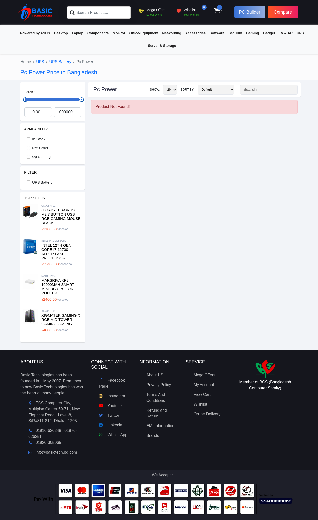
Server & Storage (162, 46)
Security (235, 33)
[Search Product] (269, 90)
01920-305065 (48, 442)
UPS (300, 33)
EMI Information (160, 426)
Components (98, 33)
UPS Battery (60, 62)
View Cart (202, 394)
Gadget (269, 33)
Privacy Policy (158, 385)
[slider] (82, 99)
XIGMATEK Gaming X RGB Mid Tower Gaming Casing (60, 319)
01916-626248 (48, 430)
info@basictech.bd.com (52, 452)
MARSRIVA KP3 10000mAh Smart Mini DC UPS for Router (57, 286)
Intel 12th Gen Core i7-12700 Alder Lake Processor (56, 251)
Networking (171, 33)
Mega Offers (204, 375)
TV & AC (286, 33)
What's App (113, 435)
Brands (152, 435)
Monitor (119, 33)
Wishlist (200, 404)
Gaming (252, 33)
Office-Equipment (144, 33)
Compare (283, 12)
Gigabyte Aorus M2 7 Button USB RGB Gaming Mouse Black (60, 216)
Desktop (61, 33)
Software (217, 33)
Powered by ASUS (35, 33)
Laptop (77, 33)
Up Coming (41, 157)
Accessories (195, 33)
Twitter (109, 415)
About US (154, 375)
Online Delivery (207, 414)
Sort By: (207, 90)
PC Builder (249, 12)
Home (25, 62)
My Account (204, 385)
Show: (163, 90)
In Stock (38, 139)
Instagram (112, 396)
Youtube (110, 406)
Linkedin (110, 425)
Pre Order (40, 148)
